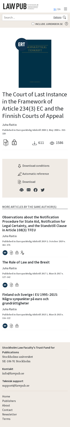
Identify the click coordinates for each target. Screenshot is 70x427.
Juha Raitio (9, 124)
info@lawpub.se (13, 373)
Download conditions (33, 165)
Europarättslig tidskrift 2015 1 (32, 314)
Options (57, 17)
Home (6, 396)
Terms (6, 419)
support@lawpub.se (15, 386)
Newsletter (9, 414)
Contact (7, 410)
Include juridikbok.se (47, 24)
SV (55, 9)
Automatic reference (33, 174)
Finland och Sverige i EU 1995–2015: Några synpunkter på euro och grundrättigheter (30, 298)
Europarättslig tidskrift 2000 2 (32, 130)
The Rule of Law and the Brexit (26, 262)
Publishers (9, 401)
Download (26, 182)
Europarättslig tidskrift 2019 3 (32, 241)
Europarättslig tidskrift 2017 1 (32, 273)
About (6, 405)
